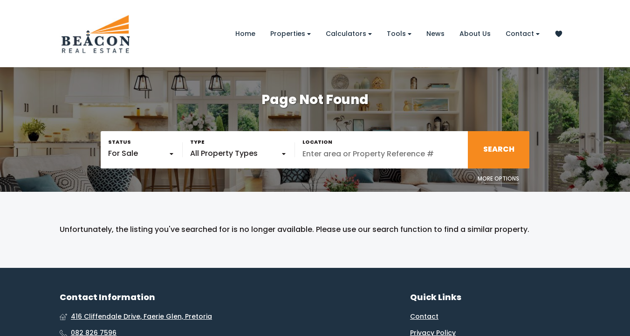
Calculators (349, 33)
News (435, 33)
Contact (523, 33)
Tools (399, 33)
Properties (290, 33)
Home (245, 33)
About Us (475, 33)
